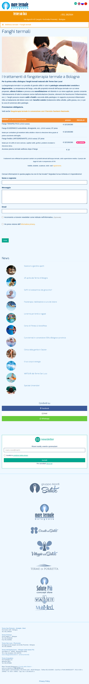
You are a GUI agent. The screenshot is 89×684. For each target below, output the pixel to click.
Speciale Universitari (32, 386)
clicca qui (49, 463)
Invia (5, 240)
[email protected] (24, 654)
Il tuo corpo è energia (32, 362)
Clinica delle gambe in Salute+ (35, 350)
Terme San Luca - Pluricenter (11, 643)
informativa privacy (28, 224)
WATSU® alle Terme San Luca (35, 374)
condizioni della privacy (20, 455)
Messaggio (6, 188)
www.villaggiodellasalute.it (10, 654)
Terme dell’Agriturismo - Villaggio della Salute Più (18, 649)
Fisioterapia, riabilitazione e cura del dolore (40, 302)
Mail (44, 413)
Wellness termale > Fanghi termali (16, 25)
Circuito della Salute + (25, 666)
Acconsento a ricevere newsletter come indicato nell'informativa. (31, 217)
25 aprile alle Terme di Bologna (36, 278)
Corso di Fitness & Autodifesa (35, 326)
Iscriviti (44, 460)
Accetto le (16, 455)
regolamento (57, 166)
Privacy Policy (44, 681)
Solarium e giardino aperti (34, 266)
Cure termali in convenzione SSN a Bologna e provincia (45, 338)
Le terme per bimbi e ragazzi (35, 314)
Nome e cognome (9, 178)
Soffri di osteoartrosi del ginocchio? (38, 290)
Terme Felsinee (7, 635)
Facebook (44, 408)
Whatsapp (44, 419)
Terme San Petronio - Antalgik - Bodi (14, 628)
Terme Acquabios (7, 658)
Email (4, 207)
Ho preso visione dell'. (18, 224)
